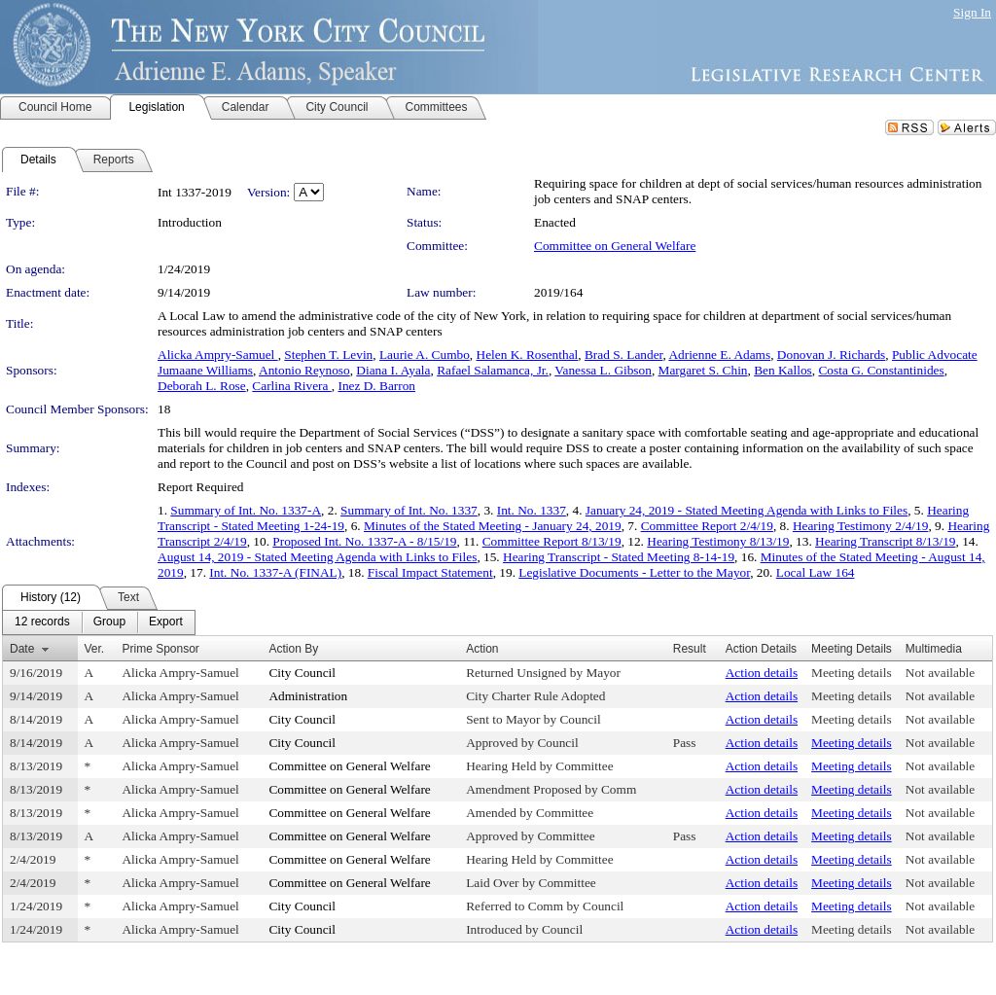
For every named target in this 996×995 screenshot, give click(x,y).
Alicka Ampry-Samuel (218, 354)
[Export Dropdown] (166, 622)
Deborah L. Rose (202, 385)
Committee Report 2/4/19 (707, 525)
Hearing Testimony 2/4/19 (861, 525)
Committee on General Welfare (614, 245)
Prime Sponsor (160, 649)
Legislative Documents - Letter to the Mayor (634, 572)
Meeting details (851, 672)
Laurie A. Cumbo (424, 354)
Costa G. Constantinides (880, 370)
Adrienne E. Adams (719, 354)
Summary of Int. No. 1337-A (245, 510)
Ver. (95, 649)
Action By (293, 649)
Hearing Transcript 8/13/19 (885, 541)
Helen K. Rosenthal (528, 354)
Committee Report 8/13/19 (552, 541)
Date (22, 649)
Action (482, 649)
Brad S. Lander (624, 354)
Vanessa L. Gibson (603, 370)
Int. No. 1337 (531, 510)
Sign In (972, 12)
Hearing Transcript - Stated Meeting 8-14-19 (618, 557)
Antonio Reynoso (304, 370)
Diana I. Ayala (393, 370)
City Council (302, 672)
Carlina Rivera (291, 385)
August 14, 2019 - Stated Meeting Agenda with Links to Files (317, 557)
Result (689, 649)
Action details (762, 672)
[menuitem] (42, 622)
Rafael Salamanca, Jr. (493, 370)
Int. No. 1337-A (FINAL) (275, 572)
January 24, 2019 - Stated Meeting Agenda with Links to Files (746, 510)
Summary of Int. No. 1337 (409, 510)
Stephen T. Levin (328, 354)
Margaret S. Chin (703, 370)
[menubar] (99, 622)
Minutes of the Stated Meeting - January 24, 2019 (493, 525)
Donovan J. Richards (831, 354)
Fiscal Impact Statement (430, 572)
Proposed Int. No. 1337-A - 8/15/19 (364, 541)
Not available (940, 672)
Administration (307, 696)
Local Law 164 (815, 572)
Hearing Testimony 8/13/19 (718, 541)
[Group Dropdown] (109, 622)
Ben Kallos (783, 370)
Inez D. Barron (376, 385)
